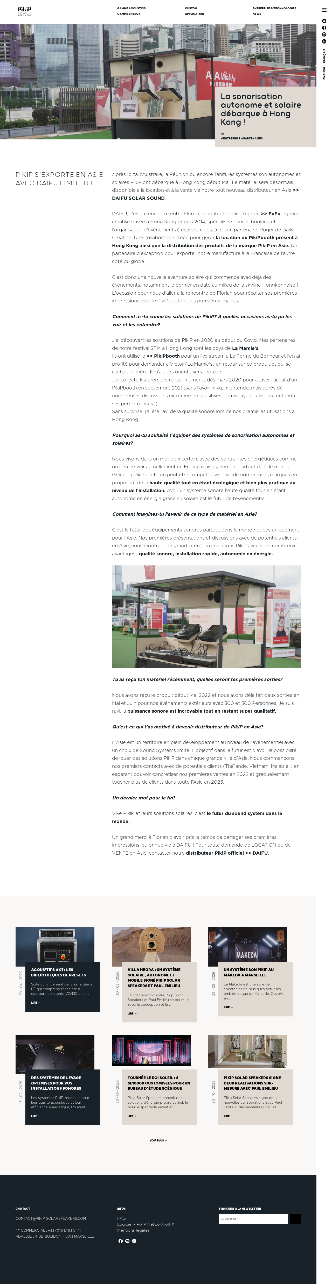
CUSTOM (191, 8)
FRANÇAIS (324, 56)
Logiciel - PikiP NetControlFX (145, 1224)
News (257, 14)
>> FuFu (270, 214)
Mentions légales (133, 1230)
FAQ (121, 1218)
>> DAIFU (256, 853)
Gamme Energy (128, 14)
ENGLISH (324, 73)
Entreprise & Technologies (274, 8)
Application (194, 14)
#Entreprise (231, 138)
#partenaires (252, 138)
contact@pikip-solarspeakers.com (51, 1218)
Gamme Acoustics (131, 8)
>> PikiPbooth (163, 356)
